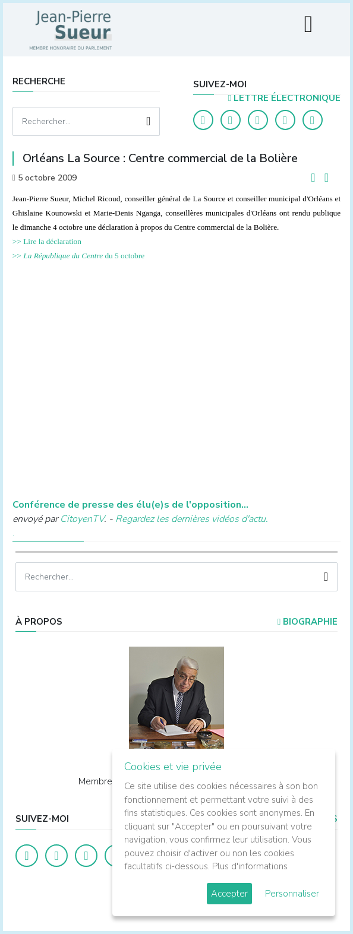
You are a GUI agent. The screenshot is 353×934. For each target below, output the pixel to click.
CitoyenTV (82, 518)
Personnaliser (292, 894)
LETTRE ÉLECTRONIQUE (284, 98)
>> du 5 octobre (78, 255)
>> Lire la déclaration (46, 241)
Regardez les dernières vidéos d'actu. (191, 518)
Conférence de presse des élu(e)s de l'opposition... (130, 504)
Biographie (308, 622)
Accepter (229, 894)
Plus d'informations (250, 866)
